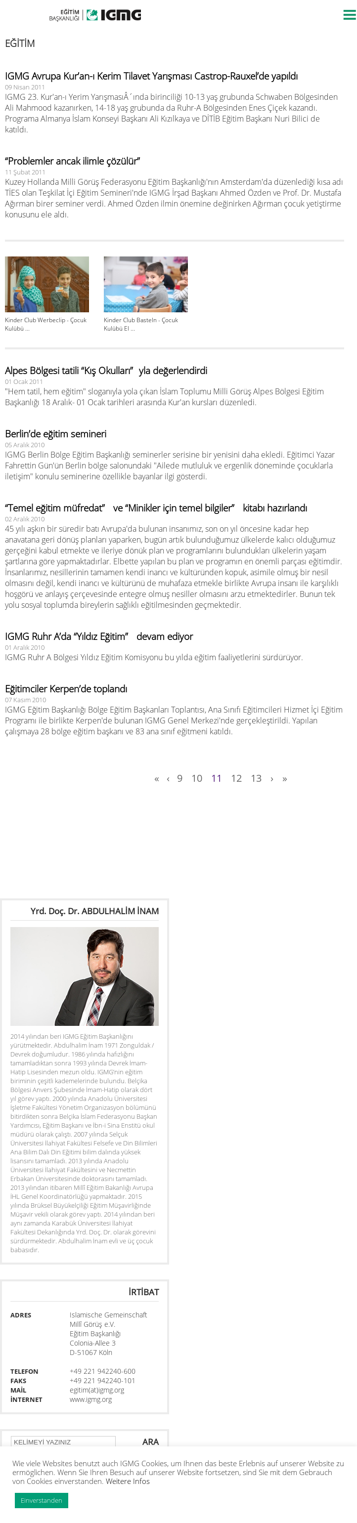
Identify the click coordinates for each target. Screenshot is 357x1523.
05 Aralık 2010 (25, 444)
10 (196, 778)
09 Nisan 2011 (25, 87)
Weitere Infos (128, 1481)
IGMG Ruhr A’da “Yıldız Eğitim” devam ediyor (99, 636)
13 (256, 778)
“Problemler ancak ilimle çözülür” (75, 161)
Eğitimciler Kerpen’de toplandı (66, 688)
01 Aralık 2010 (25, 647)
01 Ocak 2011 (24, 381)
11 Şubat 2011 (25, 172)
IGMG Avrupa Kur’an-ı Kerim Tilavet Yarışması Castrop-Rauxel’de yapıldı (151, 76)
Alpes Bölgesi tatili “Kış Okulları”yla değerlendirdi (106, 370)
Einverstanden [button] (41, 1500)
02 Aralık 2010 (25, 518)
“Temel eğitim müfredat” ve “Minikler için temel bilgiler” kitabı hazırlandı (156, 508)
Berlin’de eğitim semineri (55, 433)
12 (236, 778)
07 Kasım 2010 (25, 699)
